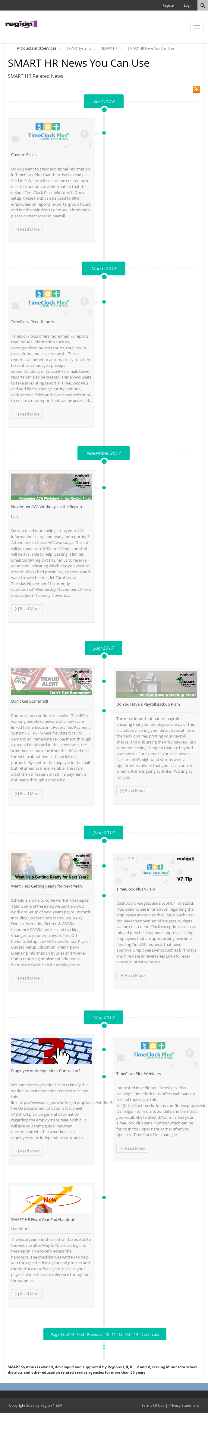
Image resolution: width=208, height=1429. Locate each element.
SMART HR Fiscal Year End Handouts (43, 1219)
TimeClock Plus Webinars (138, 1073)
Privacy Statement (184, 1405)
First (80, 1334)
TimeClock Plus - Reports (33, 321)
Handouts (20, 1228)
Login (188, 5)
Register (168, 5)
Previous (94, 1334)
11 (114, 1334)
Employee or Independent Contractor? (45, 1070)
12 (120, 1334)
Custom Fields (23, 154)
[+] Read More (26, 229)
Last (155, 1334)
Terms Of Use (153, 1405)
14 (136, 1334)
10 (107, 1334)
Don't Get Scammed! (29, 701)
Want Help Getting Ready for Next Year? (47, 886)
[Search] (202, 5)
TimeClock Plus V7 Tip (135, 889)
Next (144, 1334)
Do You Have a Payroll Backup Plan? (148, 704)
